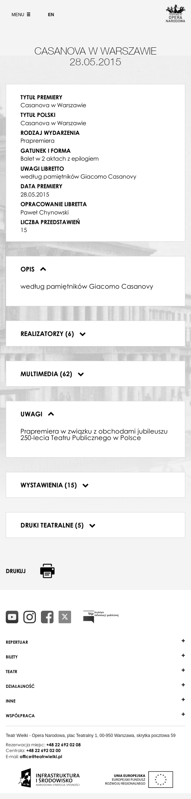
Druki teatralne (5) (58, 525)
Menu (20, 14)
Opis (33, 269)
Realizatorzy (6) (53, 333)
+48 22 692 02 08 (63, 744)
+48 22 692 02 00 (43, 750)
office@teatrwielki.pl (41, 756)
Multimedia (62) (52, 374)
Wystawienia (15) (54, 485)
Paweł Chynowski (44, 212)
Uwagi (37, 414)
